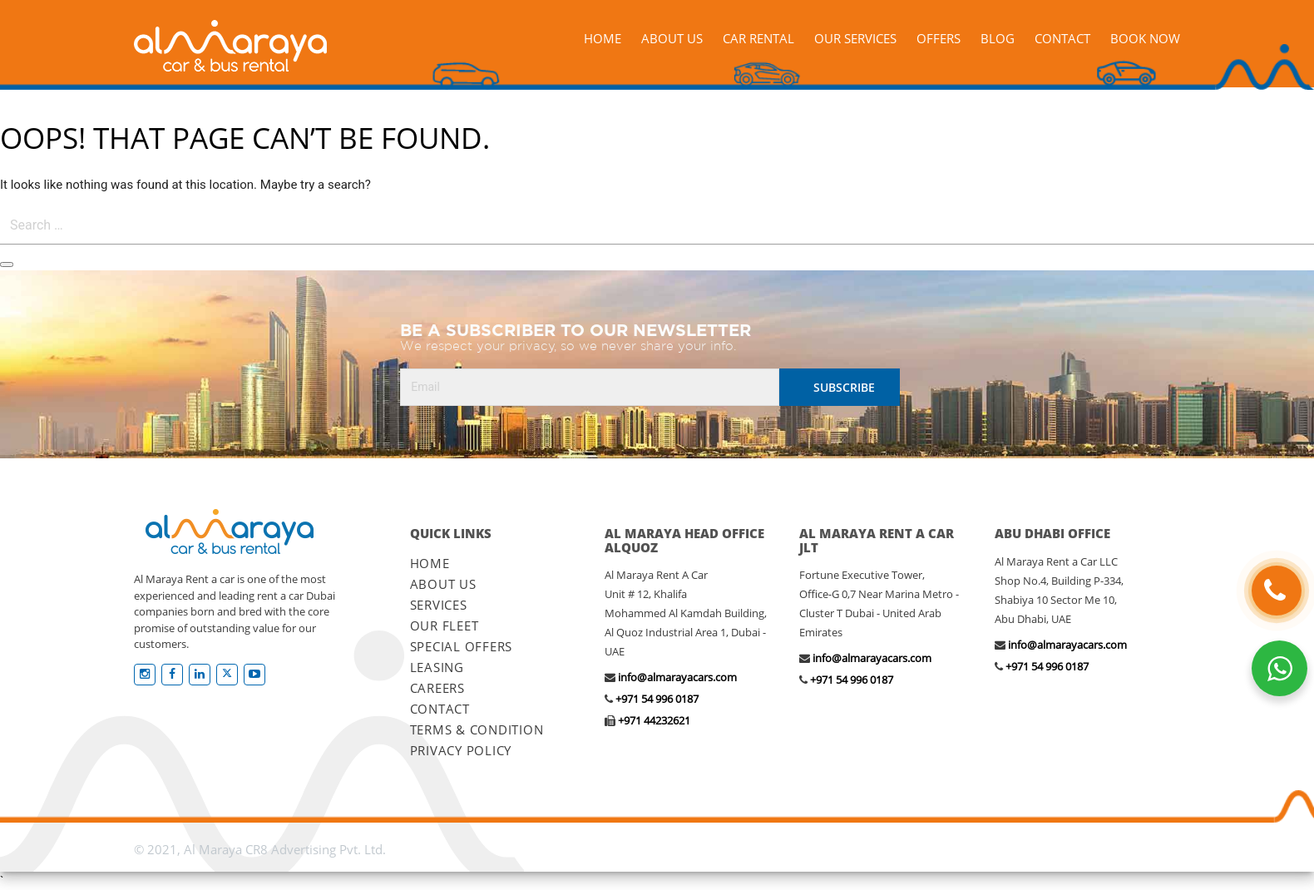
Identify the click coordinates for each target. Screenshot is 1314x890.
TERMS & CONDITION (477, 729)
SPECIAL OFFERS (461, 646)
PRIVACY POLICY (461, 750)
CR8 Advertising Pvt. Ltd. (315, 849)
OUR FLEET (444, 625)
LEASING (437, 667)
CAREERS (437, 688)
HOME (430, 563)
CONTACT (440, 708)
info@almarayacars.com (677, 677)
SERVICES (438, 604)
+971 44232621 (654, 720)
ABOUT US (443, 584)
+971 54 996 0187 (657, 698)
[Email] (589, 387)
